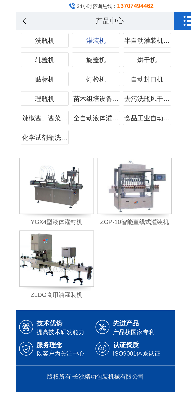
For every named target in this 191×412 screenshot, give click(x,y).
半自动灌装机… (147, 40)
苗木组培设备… (96, 98)
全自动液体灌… (96, 118)
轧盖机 (44, 60)
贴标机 (44, 79)
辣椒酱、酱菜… (44, 118)
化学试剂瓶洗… (44, 137)
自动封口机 (147, 79)
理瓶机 (44, 98)
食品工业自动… (147, 118)
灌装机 (96, 40)
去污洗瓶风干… (147, 98)
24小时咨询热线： (115, 5)
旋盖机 (96, 60)
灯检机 (96, 79)
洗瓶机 (44, 40)
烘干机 (147, 60)
